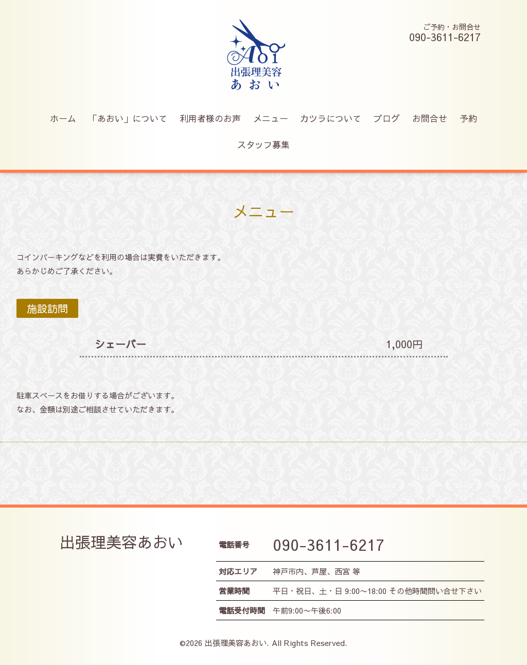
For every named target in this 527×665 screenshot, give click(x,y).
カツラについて (330, 118)
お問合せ (429, 118)
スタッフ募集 (263, 144)
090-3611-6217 (328, 544)
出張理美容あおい (121, 541)
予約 (468, 118)
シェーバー (120, 344)
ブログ (387, 118)
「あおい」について (128, 118)
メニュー (270, 118)
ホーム (63, 118)
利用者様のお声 (210, 118)
